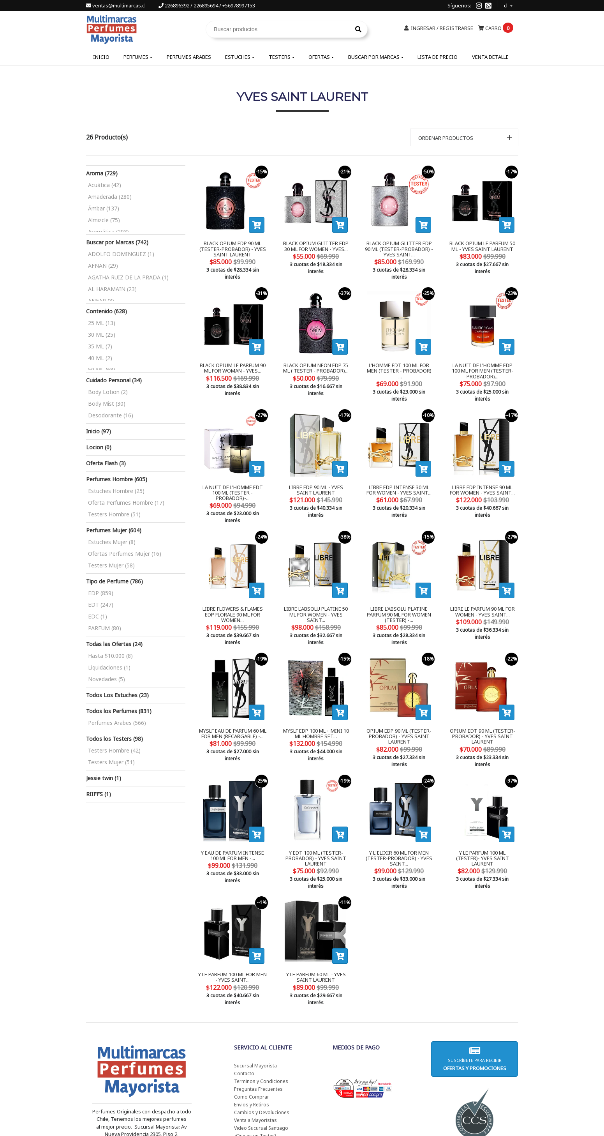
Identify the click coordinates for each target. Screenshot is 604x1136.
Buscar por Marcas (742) (117, 242)
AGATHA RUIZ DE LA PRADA (128, 277)
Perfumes (135, 56)
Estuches (237, 56)
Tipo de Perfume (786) (114, 581)
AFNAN (103, 265)
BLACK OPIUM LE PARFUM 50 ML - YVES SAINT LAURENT (482, 246)
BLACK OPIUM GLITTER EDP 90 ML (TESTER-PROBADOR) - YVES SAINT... (399, 249)
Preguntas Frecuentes (258, 1034)
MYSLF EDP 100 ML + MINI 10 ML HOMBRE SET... (316, 700)
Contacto (244, 1018)
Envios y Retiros (251, 1049)
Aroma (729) (102, 173)
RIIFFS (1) (98, 794)
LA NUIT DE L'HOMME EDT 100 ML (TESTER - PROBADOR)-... (233, 476)
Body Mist (106, 403)
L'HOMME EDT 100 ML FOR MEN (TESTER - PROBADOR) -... (399, 361)
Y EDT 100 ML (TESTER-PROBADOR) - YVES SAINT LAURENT (315, 817)
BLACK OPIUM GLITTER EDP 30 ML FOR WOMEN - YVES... (316, 246)
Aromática (108, 231)
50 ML (101, 369)
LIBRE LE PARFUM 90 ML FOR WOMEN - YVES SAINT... (482, 585)
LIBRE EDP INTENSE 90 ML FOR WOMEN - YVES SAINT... (482, 476)
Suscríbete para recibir (474, 1004)
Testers (280, 56)
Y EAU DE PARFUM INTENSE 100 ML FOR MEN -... (232, 814)
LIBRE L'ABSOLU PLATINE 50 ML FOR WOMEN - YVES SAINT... (316, 588)
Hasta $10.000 (110, 655)
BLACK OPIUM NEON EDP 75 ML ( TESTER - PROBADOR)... (316, 361)
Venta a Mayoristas (255, 1065)
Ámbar (103, 208)
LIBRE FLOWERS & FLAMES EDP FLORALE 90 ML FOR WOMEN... (232, 585)
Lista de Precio (437, 56)
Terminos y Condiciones (261, 1026)
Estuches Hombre (116, 491)
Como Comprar (251, 1042)
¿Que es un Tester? (255, 1081)
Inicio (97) (98, 431)
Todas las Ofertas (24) (114, 644)
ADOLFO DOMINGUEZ (121, 254)
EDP (100, 593)
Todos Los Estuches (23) (117, 695)
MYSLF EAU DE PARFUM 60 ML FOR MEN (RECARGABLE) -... (232, 700)
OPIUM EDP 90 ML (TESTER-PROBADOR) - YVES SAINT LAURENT (398, 703)
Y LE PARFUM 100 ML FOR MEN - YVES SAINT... (232, 929)
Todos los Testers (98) (114, 738)
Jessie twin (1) (103, 778)
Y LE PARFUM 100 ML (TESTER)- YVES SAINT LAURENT (482, 814)
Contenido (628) (106, 311)
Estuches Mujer (112, 542)
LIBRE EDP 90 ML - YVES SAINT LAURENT (316, 476)
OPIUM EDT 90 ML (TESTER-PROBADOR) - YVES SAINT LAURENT (482, 703)
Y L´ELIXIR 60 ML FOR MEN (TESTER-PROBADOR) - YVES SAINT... (399, 817)
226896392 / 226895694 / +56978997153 (206, 5)
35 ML (100, 346)
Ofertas (319, 56)
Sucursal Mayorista (255, 1010)
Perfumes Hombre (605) (116, 479)
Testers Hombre (114, 514)
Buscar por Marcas (374, 56)
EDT (100, 604)
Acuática (104, 185)
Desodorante (110, 415)
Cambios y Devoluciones (261, 1057)
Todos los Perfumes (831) (118, 711)
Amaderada (110, 196)
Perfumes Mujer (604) (113, 530)
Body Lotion (108, 392)
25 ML (101, 323)
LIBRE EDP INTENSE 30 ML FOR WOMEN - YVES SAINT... (399, 476)
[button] (464, 137)
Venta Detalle (490, 56)
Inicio (101, 56)
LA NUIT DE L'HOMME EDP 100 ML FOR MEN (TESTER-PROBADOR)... (482, 364)
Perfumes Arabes (189, 56)
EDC (97, 616)
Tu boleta (244, 1088)
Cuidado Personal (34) (114, 380)
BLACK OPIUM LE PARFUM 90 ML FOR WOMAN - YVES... (233, 361)
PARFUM (104, 628)
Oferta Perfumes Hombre (126, 502)
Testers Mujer (111, 565)
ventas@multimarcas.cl (116, 5)
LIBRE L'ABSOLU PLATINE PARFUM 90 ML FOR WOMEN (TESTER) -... (399, 588)
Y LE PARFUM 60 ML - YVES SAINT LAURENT (316, 929)
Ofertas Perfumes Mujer (124, 553)
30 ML (101, 334)
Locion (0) (98, 447)
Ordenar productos (445, 137)
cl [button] (506, 4)
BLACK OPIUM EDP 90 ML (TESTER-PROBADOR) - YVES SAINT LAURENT (232, 249)
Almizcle (104, 220)
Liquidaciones (109, 667)
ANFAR (101, 300)
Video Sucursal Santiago (261, 1073)
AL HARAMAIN (112, 289)
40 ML (100, 358)
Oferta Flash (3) (106, 463)
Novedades (106, 679)
